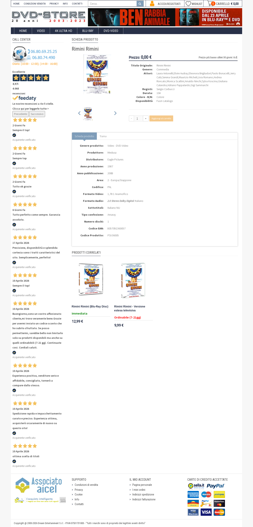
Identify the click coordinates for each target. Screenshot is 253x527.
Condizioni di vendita (86, 484)
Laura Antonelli (165, 73)
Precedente (20, 114)
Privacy (79, 489)
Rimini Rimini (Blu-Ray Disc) (90, 306)
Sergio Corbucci (166, 89)
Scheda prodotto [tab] (84, 136)
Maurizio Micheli (188, 77)
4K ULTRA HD (63, 31)
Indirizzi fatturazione (144, 499)
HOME (16, 3)
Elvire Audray (181, 73)
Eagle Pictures (115, 159)
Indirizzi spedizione (143, 494)
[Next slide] (115, 114)
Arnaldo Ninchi (193, 81)
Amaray (112, 214)
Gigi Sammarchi (199, 85)
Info (77, 499)
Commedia (163, 69)
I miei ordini (138, 489)
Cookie (79, 494)
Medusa (112, 152)
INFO (65, 3)
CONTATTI (77, 3)
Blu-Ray (87, 31)
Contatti (79, 504)
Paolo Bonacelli (220, 73)
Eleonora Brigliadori (200, 73)
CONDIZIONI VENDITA (34, 3)
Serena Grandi (170, 77)
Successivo (37, 114)
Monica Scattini (175, 81)
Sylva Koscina (209, 81)
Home (23, 31)
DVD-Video (111, 31)
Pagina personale (142, 484)
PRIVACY (54, 3)
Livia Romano (205, 77)
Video (41, 31)
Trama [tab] (103, 136)
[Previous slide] (79, 114)
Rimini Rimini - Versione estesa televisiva (129, 308)
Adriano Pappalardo (178, 85)
